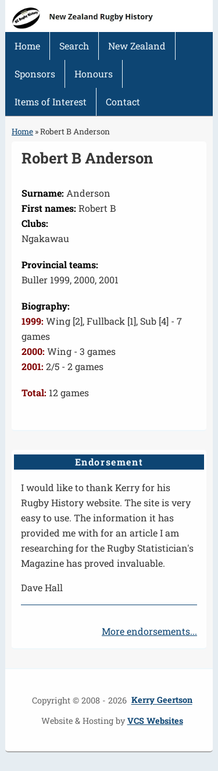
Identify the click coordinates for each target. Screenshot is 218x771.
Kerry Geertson (161, 700)
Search (74, 46)
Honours (93, 73)
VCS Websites (155, 720)
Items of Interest (51, 101)
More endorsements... (149, 631)
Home (27, 46)
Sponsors (35, 73)
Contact (123, 101)
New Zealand (137, 46)
